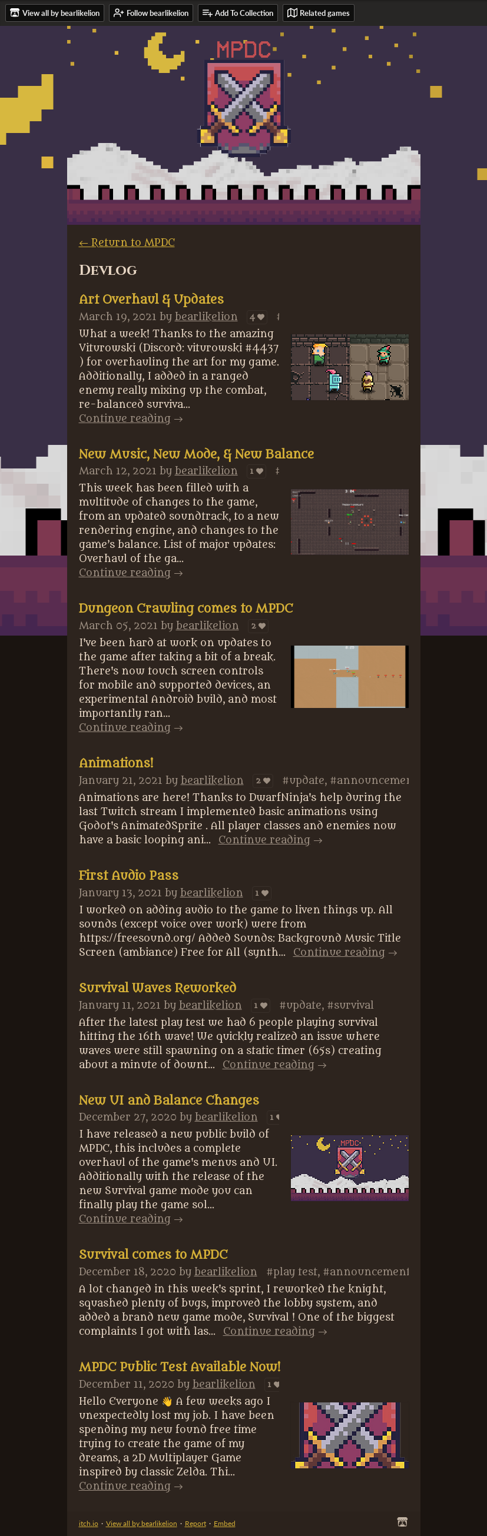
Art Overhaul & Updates (151, 300)
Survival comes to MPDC (153, 1255)
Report (195, 1523)
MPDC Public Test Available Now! (179, 1368)
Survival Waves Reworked (157, 989)
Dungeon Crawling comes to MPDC (186, 609)
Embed (225, 1523)
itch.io (88, 1523)
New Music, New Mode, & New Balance (196, 455)
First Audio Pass (128, 876)
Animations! (116, 764)
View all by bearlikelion (141, 1523)
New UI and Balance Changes (169, 1101)
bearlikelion (206, 317)
